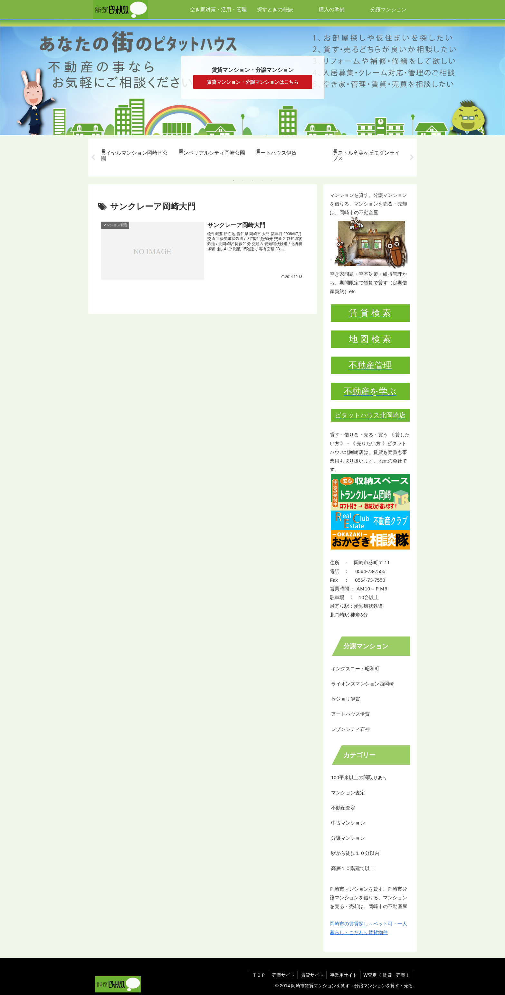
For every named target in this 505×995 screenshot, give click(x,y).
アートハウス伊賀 (350, 714)
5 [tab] (272, 180)
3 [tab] (252, 180)
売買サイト (282, 975)
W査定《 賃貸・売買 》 (387, 975)
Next (412, 157)
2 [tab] (243, 180)
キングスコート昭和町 (355, 668)
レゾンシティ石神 (350, 729)
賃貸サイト (311, 975)
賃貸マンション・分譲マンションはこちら (253, 82)
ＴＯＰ (257, 975)
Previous (93, 157)
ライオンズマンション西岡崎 (362, 683)
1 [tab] (233, 180)
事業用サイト (343, 975)
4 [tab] (262, 180)
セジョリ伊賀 (345, 699)
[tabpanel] (136, 156)
